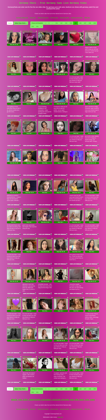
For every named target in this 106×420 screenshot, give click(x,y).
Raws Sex (33, 17)
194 (71, 23)
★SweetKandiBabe (75, 120)
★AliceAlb (57, 356)
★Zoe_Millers (89, 90)
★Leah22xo (73, 31)
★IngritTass (42, 356)
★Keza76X (72, 327)
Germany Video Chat (22, 17)
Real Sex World (64, 17)
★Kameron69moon (91, 327)
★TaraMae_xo (58, 149)
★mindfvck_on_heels (29, 268)
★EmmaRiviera (59, 120)
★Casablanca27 (59, 238)
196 (80, 23)
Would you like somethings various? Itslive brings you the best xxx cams (53, 400)
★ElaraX (56, 209)
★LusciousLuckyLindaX (30, 238)
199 (94, 23)
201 (37, 26)
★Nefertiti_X (89, 356)
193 (66, 23)
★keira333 (57, 297)
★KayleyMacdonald (75, 297)
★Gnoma (10, 356)
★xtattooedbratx (43, 209)
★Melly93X (73, 209)
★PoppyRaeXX (59, 327)
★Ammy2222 (73, 149)
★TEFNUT (72, 90)
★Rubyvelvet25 (59, 60)
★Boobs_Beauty (43, 90)
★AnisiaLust (26, 90)
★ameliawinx (11, 60)
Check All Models (37, 23)
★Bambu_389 (27, 120)
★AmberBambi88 (12, 327)
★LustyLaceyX (27, 297)
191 (56, 23)
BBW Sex (87, 17)
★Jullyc (9, 268)
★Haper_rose (89, 238)
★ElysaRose (26, 179)
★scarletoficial (43, 120)
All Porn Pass (54, 17)
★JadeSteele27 (90, 268)
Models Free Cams (43, 17)
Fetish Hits (60, 417)
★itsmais (10, 31)
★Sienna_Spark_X (44, 31)
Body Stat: (14, 44)
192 (61, 23)
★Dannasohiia (27, 356)
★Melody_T (73, 238)
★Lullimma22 (42, 238)
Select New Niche (21, 23)
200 (33, 26)
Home (10, 23)
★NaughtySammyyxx (92, 60)
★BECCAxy (57, 90)
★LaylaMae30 (58, 268)
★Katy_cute (42, 60)
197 (85, 23)
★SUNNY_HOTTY (90, 149)
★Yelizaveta (89, 297)
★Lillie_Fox (11, 90)
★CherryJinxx (11, 149)
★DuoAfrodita (58, 31)
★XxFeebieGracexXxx (92, 31)
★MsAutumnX (74, 356)
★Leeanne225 (74, 60)
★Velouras (25, 60)
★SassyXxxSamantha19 (77, 268)
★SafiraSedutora (59, 179)
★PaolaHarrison (43, 268)
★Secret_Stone (27, 31)
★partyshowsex (27, 149)
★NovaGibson (42, 327)
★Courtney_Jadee (13, 209)
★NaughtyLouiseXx (13, 238)
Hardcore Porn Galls (76, 17)
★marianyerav (43, 297)
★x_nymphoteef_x (13, 179)
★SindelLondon (74, 179)
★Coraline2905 (43, 149)
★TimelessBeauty (91, 120)
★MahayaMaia (42, 179)
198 (90, 23)
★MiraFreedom (12, 120)
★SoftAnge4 (26, 209)
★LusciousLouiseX (13, 297)
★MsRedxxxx (89, 179)
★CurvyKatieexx (90, 209)
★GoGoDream (27, 327)
